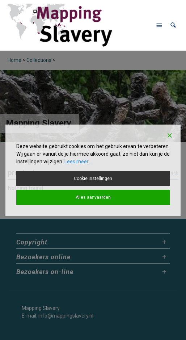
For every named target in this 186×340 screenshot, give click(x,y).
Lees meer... (78, 161)
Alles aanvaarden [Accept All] (93, 197)
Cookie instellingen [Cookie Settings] (93, 178)
